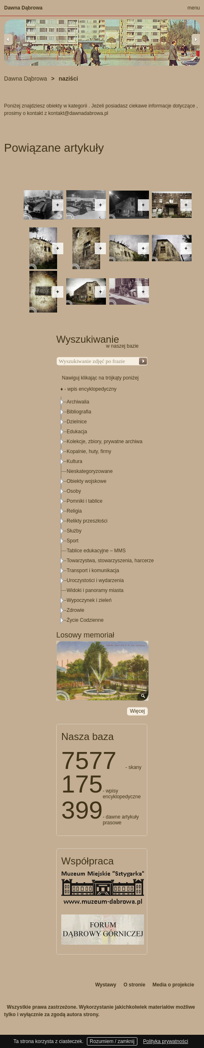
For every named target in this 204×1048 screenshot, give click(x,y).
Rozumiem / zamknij (112, 1041)
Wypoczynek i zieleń (89, 600)
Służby (74, 531)
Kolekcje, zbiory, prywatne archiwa (104, 441)
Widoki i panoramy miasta (95, 590)
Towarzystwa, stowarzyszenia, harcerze (110, 560)
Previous (8, 39)
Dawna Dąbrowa (23, 8)
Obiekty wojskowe (86, 481)
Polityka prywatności (165, 1041)
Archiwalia (78, 402)
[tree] (102, 511)
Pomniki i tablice (85, 501)
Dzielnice (77, 422)
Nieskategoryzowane (90, 471)
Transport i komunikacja (93, 570)
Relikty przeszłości (87, 521)
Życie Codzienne (85, 620)
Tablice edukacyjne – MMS (96, 551)
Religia (74, 511)
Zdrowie (75, 610)
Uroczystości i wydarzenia (95, 580)
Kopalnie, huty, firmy (89, 451)
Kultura (74, 461)
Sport (73, 541)
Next (196, 39)
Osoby (74, 491)
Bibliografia (79, 412)
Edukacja (77, 431)
